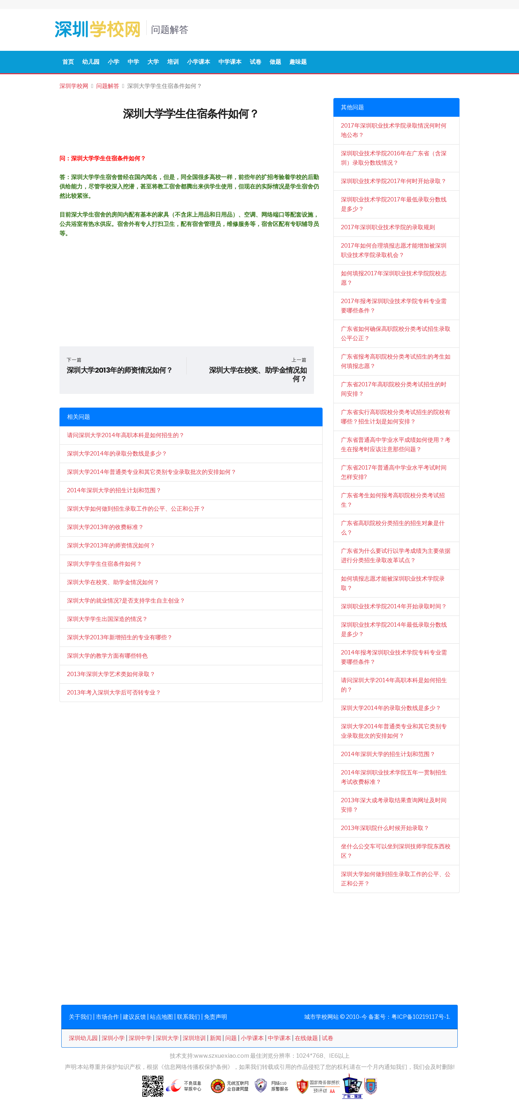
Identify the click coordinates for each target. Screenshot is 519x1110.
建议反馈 (134, 1016)
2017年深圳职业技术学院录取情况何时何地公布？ (394, 130)
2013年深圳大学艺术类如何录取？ (111, 674)
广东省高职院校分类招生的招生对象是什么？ (393, 528)
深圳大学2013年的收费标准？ (105, 527)
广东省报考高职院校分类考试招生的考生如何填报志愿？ (396, 361)
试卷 (255, 62)
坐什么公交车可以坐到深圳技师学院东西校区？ (396, 851)
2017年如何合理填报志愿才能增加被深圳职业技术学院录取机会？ (394, 250)
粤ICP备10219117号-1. (420, 1016)
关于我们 (80, 1016)
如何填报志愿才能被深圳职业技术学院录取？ (393, 583)
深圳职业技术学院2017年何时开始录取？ (394, 181)
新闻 (215, 1038)
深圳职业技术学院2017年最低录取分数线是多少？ (394, 204)
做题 (275, 62)
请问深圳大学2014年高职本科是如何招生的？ (126, 435)
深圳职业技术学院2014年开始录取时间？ (394, 606)
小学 (113, 62)
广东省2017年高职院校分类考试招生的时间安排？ (394, 389)
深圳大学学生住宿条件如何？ (104, 563)
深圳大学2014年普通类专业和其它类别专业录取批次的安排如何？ (151, 472)
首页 (68, 62)
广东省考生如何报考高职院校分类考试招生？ (393, 500)
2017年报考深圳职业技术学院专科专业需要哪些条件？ (394, 306)
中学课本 (229, 62)
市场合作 (107, 1016)
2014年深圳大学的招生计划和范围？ (114, 490)
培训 (173, 62)
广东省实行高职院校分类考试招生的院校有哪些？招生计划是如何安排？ (396, 417)
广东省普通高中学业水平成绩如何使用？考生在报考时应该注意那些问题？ (396, 444)
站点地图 (161, 1016)
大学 (153, 62)
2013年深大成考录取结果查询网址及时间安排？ (394, 805)
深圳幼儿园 (83, 1038)
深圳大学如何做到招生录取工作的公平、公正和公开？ (136, 508)
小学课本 (198, 62)
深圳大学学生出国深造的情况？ (107, 619)
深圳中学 (140, 1038)
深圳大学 (167, 1038)
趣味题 (298, 62)
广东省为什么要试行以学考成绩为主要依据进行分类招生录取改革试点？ (396, 555)
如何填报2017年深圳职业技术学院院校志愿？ (394, 278)
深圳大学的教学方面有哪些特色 (107, 655)
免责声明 (215, 1016)
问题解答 (107, 86)
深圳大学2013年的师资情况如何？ (111, 545)
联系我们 (188, 1016)
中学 (133, 62)
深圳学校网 (73, 86)
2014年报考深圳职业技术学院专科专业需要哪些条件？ (394, 657)
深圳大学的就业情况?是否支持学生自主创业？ (126, 600)
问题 (231, 1038)
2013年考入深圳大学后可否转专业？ (114, 692)
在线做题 (306, 1038)
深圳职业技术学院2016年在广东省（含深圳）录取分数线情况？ (394, 158)
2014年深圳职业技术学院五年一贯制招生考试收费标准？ (394, 777)
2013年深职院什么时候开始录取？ (385, 828)
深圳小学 (113, 1038)
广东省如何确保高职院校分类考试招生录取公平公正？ (396, 333)
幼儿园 (90, 62)
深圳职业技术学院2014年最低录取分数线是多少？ (394, 629)
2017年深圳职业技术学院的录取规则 (388, 227)
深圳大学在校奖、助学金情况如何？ (113, 582)
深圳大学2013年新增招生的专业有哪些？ (120, 637)
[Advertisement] (191, 288)
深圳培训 (194, 1038)
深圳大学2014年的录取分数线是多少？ (117, 453)
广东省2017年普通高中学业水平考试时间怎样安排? (394, 472)
